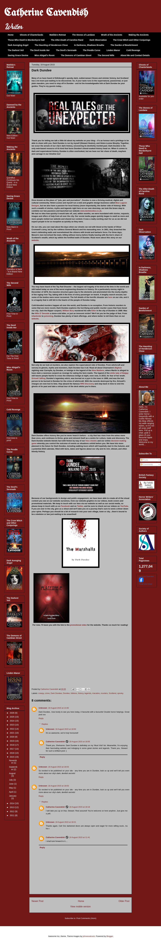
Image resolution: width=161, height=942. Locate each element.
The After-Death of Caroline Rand (67, 40)
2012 (12, 811)
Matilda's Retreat (58, 35)
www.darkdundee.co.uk (91, 211)
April (11, 792)
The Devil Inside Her (40, 50)
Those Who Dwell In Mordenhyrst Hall (26, 40)
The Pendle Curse (91, 50)
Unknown (43, 708)
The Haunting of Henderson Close (51, 45)
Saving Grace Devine (18, 55)
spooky (120, 693)
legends (87, 693)
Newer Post (37, 901)
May (11, 788)
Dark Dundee (56, 693)
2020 (12, 737)
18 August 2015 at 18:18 (79, 807)
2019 (12, 741)
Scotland (112, 693)
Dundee (66, 693)
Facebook (65, 506)
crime (47, 693)
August (12, 773)
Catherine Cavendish (46, 13)
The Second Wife (106, 55)
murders (104, 693)
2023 (12, 725)
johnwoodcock (89, 936)
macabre (96, 693)
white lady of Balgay (119, 373)
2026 (12, 713)
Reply (41, 718)
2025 (12, 717)
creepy (41, 693)
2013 (12, 807)
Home (11, 35)
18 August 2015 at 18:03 (58, 767)
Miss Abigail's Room (44, 55)
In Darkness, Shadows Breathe (89, 45)
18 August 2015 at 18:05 (79, 741)
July (11, 780)
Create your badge (145, 584)
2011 (12, 815)
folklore (74, 693)
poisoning (48, 316)
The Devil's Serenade (66, 50)
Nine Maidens (98, 370)
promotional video (78, 625)
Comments (147, 464)
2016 (12, 753)
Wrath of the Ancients (111, 35)
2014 (12, 803)
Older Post (124, 901)
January (12, 796)
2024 (12, 721)
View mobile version (80, 906)
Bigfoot (118, 368)
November (13, 761)
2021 (12, 733)
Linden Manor (113, 50)
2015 (12, 757)
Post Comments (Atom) (86, 918)
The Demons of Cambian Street (76, 55)
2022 (12, 729)
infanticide (36, 316)
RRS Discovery (87, 384)
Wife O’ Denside (42, 313)
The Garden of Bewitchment (124, 45)
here (110, 297)
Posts (144, 460)
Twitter (80, 506)
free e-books (91, 441)
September (13, 768)
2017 (12, 749)
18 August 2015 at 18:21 (65, 822)
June (11, 784)
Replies (45, 724)
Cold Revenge (133, 50)
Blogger (110, 936)
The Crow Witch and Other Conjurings (131, 40)
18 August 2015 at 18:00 (65, 729)
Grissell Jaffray (38, 378)
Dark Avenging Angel (18, 45)
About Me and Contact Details (135, 55)
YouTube (124, 506)
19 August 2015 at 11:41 (79, 837)
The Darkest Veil (16, 50)
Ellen (93, 310)
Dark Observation (98, 40)
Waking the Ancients (139, 35)
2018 (12, 745)
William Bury (68, 310)
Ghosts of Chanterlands (31, 35)
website (35, 240)
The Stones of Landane (83, 35)
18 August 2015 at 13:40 (58, 708)
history (80, 693)
